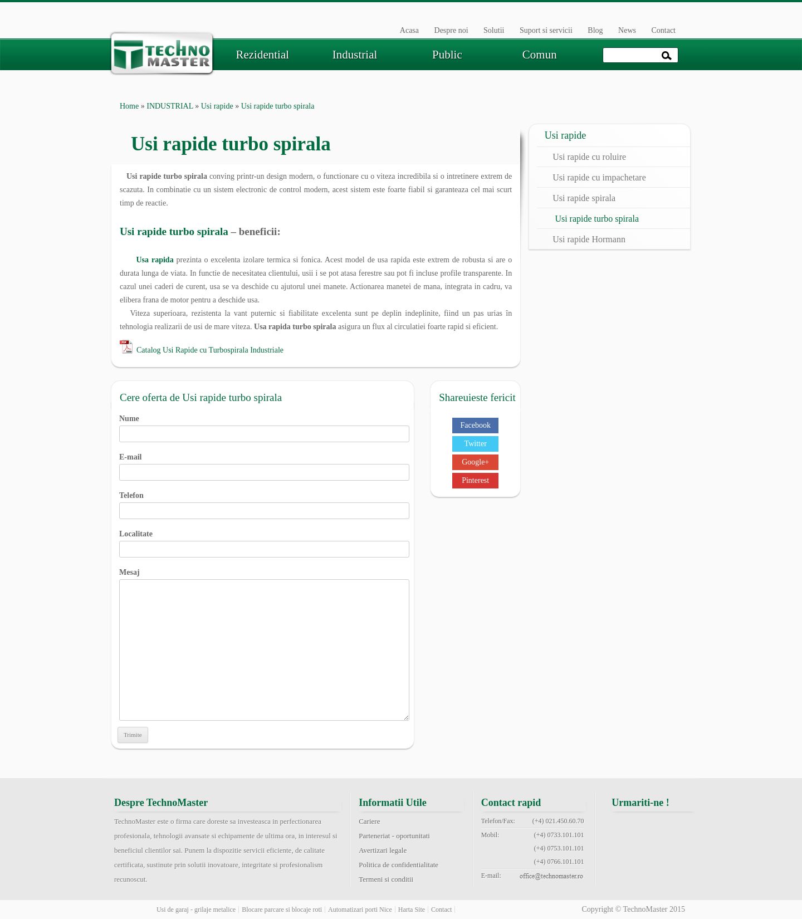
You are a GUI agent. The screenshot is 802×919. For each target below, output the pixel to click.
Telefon (264, 503)
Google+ (475, 462)
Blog (595, 30)
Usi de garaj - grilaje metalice (196, 909)
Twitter (475, 443)
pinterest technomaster (626, 854)
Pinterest (475, 480)
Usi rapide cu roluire (589, 157)
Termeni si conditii (386, 879)
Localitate (264, 541)
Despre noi (451, 30)
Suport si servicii (546, 30)
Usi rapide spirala (583, 198)
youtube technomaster (653, 854)
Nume (264, 426)
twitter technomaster (653, 827)
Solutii (493, 30)
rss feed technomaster (682, 854)
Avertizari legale (383, 850)
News (627, 30)
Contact (663, 30)
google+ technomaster (682, 827)
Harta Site (411, 909)
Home (129, 106)
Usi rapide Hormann (588, 239)
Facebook (475, 425)
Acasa (409, 30)
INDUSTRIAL (169, 106)
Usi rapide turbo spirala (174, 231)
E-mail (264, 464)
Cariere (369, 821)
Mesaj (264, 579)
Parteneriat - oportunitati (394, 836)
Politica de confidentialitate (398, 865)
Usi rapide (217, 106)
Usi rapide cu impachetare (598, 177)
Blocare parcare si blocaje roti (282, 909)
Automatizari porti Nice (360, 909)
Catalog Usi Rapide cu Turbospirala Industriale (209, 350)
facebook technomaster (626, 827)
